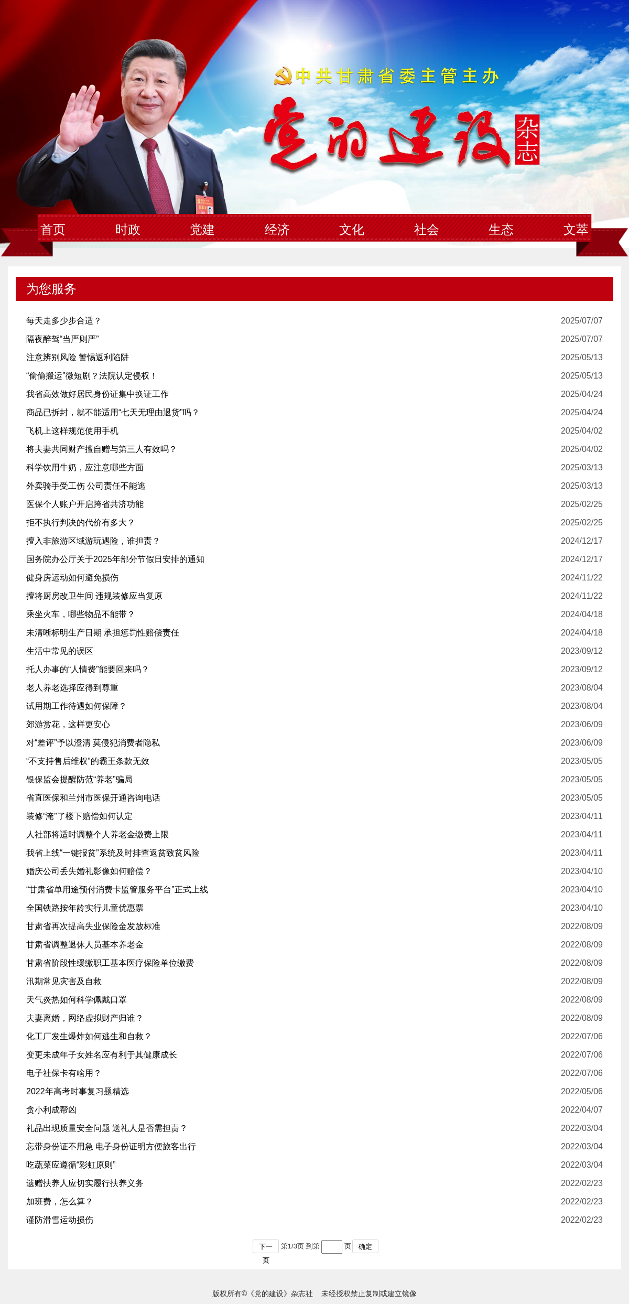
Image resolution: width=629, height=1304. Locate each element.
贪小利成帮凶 (51, 1109)
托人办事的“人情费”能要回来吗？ (87, 669)
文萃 (576, 229)
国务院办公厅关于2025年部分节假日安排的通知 (115, 559)
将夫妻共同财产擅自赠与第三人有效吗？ (101, 449)
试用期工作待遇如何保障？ (76, 706)
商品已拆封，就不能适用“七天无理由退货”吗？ (113, 412)
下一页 (266, 1248)
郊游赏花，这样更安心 (68, 724)
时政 (127, 229)
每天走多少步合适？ (64, 320)
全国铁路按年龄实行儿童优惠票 (85, 907)
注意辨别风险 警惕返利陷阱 (77, 357)
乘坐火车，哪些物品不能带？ (80, 614)
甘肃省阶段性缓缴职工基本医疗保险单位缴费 (110, 962)
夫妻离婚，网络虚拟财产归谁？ (85, 1018)
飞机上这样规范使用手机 (72, 430)
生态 (501, 229)
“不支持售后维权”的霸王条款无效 (87, 761)
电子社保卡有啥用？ (64, 1073)
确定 (365, 1247)
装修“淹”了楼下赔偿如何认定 (79, 816)
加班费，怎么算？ (59, 1201)
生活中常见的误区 (59, 650)
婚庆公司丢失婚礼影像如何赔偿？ (89, 871)
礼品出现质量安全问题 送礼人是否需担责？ (107, 1128)
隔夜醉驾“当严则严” (62, 339)
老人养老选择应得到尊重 (72, 687)
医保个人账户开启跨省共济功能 (85, 504)
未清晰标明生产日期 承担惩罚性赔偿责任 (102, 632)
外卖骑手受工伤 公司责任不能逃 (86, 485)
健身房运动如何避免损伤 (72, 577)
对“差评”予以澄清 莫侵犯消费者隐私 (93, 742)
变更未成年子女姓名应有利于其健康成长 (101, 1054)
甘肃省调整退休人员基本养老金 (85, 944)
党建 (202, 229)
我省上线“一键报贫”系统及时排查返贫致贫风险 (113, 852)
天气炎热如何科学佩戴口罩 (76, 999)
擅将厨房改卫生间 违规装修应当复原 (94, 595)
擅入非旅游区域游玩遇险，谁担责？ (93, 540)
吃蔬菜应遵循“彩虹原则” (71, 1164)
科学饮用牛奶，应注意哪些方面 (85, 467)
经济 (277, 229)
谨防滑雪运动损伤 (59, 1219)
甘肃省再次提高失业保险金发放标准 (93, 926)
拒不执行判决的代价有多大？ (80, 522)
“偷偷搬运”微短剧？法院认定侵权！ (92, 375)
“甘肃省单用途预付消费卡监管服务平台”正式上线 (117, 889)
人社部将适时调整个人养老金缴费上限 (97, 834)
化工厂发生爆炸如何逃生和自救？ (89, 1036)
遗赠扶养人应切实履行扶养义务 (85, 1183)
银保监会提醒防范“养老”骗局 (79, 779)
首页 (53, 229)
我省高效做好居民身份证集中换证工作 (97, 394)
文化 (351, 229)
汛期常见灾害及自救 (64, 981)
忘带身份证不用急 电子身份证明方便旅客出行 (111, 1146)
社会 (426, 229)
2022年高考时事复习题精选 (77, 1091)
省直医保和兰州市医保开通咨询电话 (93, 797)
